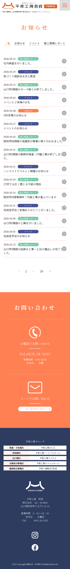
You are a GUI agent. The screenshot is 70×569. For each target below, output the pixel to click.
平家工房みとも (48, 447)
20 (41, 271)
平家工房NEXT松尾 (48, 468)
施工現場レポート (54, 43)
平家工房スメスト (48, 458)
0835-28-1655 (38, 354)
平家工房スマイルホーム (48, 463)
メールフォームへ (35, 409)
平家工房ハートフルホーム (48, 452)
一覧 (7, 43)
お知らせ (19, 43)
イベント (34, 43)
